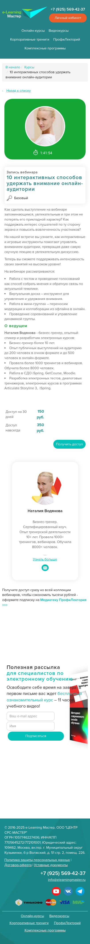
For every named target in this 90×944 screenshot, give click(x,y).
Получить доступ (69, 444)
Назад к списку (18, 90)
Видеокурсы (59, 30)
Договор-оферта (18, 865)
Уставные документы (51, 865)
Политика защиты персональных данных (37, 860)
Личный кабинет (68, 18)
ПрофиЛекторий (66, 39)
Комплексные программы (45, 48)
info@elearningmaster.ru (67, 880)
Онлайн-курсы (33, 30)
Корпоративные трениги (29, 39)
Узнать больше (45, 559)
